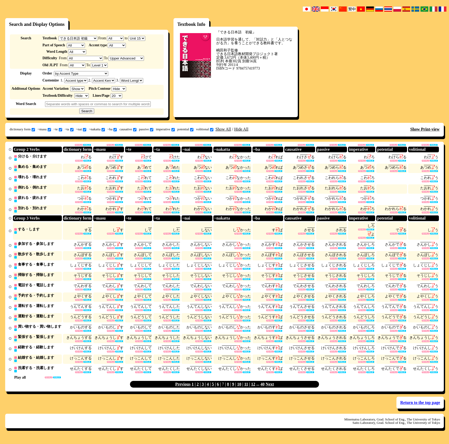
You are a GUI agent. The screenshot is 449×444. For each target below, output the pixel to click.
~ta (69, 129)
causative (127, 129)
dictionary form (22, 129)
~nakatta (97, 129)
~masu (44, 129)
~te (58, 129)
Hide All (241, 129)
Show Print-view (424, 129)
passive (146, 129)
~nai (81, 129)
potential (185, 129)
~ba (112, 129)
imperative (165, 129)
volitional (204, 129)
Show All (223, 129)
